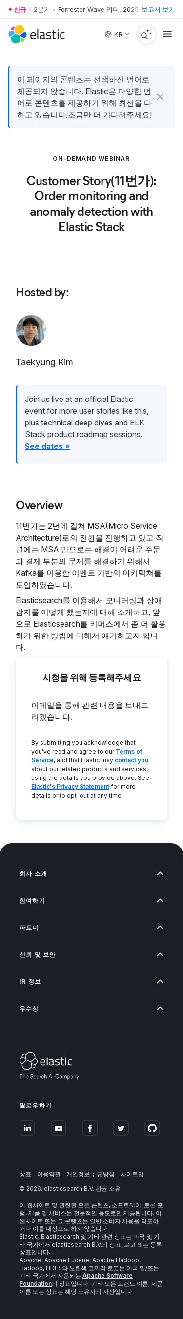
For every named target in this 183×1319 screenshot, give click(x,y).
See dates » (47, 446)
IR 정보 (91, 981)
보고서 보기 (158, 9)
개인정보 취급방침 (90, 1174)
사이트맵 (132, 1174)
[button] (160, 97)
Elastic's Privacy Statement (70, 786)
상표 (25, 1174)
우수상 (91, 1008)
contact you (131, 760)
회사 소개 (91, 873)
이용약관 (49, 1174)
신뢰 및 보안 (91, 954)
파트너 (91, 927)
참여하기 (91, 900)
